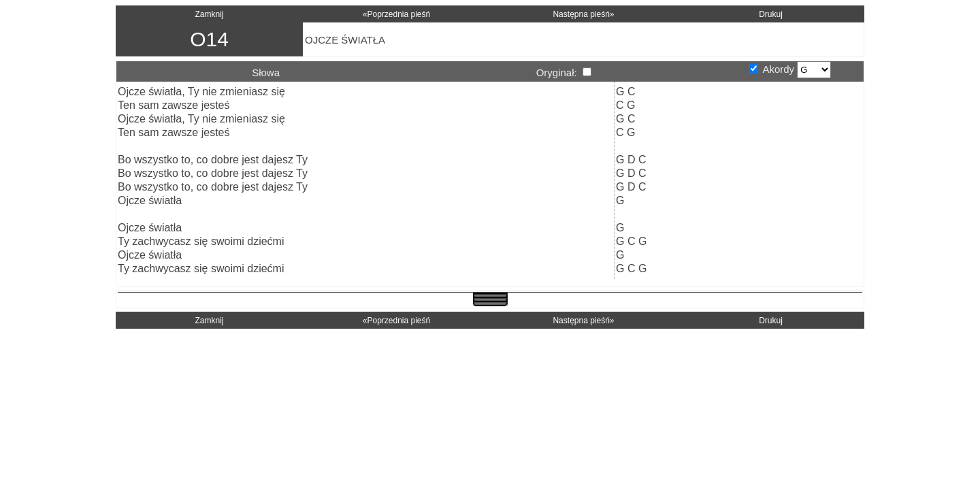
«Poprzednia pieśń (396, 14)
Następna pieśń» (583, 14)
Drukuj (771, 14)
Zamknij (209, 14)
